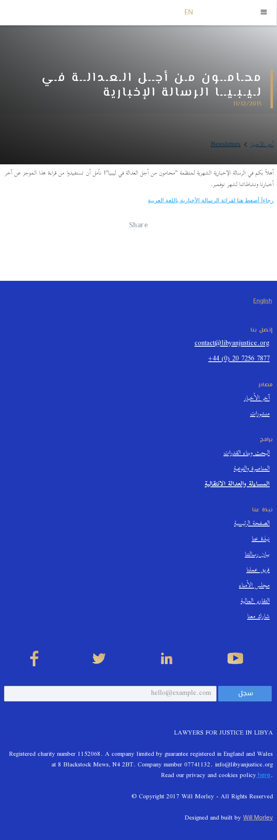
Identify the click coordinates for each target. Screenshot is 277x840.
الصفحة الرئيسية (252, 524)
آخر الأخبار (257, 399)
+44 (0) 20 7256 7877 (239, 360)
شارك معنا (258, 617)
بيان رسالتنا (257, 555)
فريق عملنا (258, 571)
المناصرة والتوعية (252, 469)
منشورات (260, 414)
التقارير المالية (255, 602)
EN (189, 12)
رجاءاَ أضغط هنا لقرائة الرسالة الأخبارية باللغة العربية (211, 200)
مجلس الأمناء (254, 586)
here (263, 774)
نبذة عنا (261, 540)
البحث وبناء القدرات (246, 454)
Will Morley (258, 817)
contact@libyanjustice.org (232, 344)
